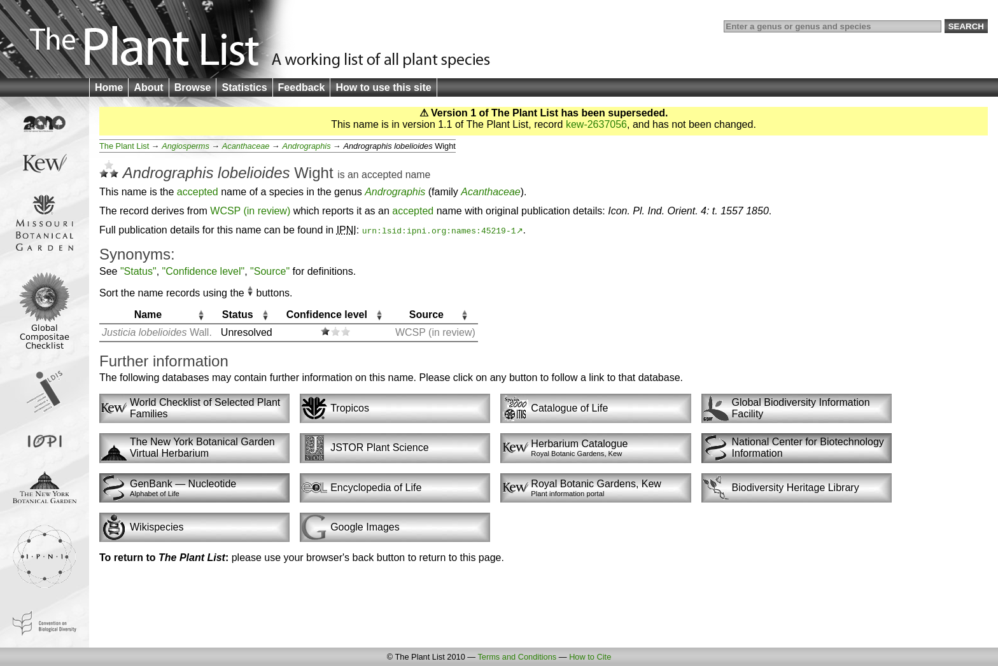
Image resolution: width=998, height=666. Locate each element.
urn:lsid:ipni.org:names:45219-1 (439, 230)
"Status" (138, 271)
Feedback (301, 87)
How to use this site (383, 87)
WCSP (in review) (250, 210)
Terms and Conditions (516, 657)
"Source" (270, 271)
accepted (382, 174)
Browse (192, 87)
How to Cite (590, 657)
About (148, 87)
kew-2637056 (596, 124)
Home (109, 87)
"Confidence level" (203, 271)
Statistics (244, 87)
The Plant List (124, 146)
